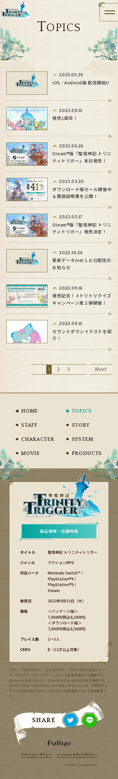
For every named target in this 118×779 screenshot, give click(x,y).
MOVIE (30, 453)
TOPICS (82, 411)
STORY (81, 425)
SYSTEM (82, 439)
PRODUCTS (87, 453)
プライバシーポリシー (36, 755)
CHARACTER (37, 439)
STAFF (29, 425)
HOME (29, 411)
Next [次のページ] (101, 369)
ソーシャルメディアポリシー (77, 755)
